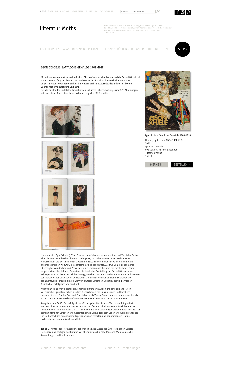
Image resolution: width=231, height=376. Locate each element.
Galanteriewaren (73, 49)
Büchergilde (125, 49)
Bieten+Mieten (158, 49)
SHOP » (182, 49)
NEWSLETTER (78, 11)
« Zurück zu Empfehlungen (122, 348)
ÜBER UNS (53, 11)
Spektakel (93, 49)
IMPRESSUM (91, 11)
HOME (43, 11)
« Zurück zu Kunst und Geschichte (63, 348)
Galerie (141, 49)
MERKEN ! (156, 164)
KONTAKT (64, 11)
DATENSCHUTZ (106, 11)
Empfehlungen (50, 49)
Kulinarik (108, 49)
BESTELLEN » (182, 164)
